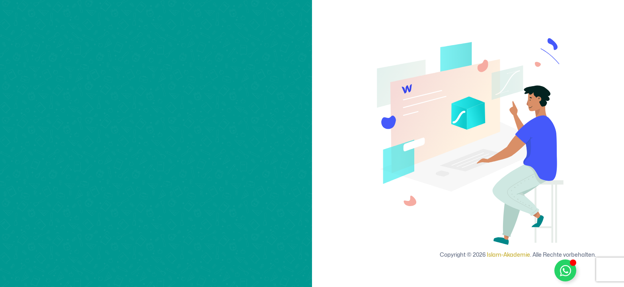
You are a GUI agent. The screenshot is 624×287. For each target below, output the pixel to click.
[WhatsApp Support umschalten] (565, 270)
